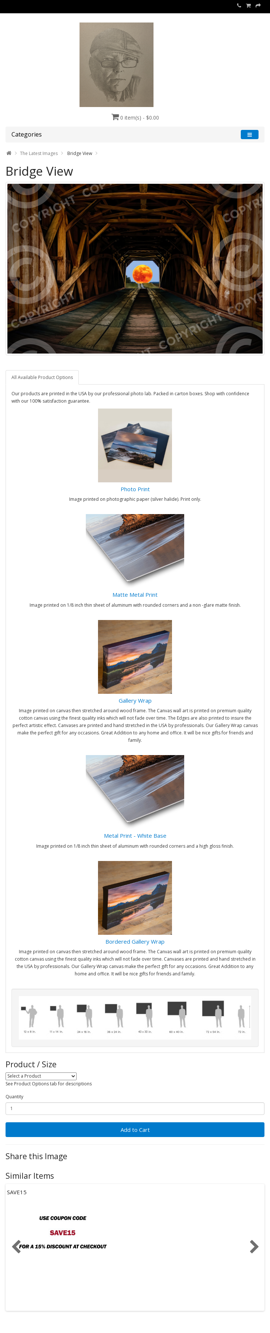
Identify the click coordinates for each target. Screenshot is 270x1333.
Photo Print (135, 489)
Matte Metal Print (135, 594)
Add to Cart (135, 1129)
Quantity (14, 1096)
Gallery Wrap (135, 700)
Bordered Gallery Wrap (135, 941)
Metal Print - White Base (135, 835)
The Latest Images (39, 153)
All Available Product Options (42, 377)
